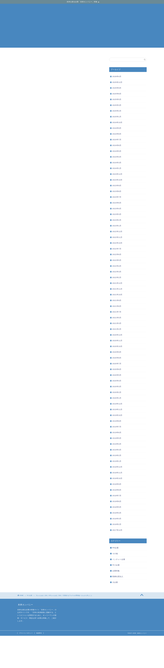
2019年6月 (116, 432)
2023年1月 (116, 226)
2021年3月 (116, 323)
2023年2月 (116, 220)
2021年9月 (116, 300)
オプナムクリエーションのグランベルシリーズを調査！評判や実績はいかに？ (29, 502)
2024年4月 (116, 157)
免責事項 (39, 633)
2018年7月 (116, 496)
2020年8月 (116, 358)
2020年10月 (117, 346)
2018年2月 (116, 524)
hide (67, 109)
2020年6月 (116, 369)
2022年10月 (117, 243)
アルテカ (22, 520)
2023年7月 (116, 197)
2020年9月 (116, 352)
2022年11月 (117, 237)
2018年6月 (116, 501)
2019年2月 (116, 455)
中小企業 (82, 52)
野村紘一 (30, 520)
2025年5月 (116, 99)
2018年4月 (116, 513)
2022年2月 (116, 277)
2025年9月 (116, 88)
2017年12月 (117, 530)
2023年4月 (116, 209)
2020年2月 (116, 392)
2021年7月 (116, 312)
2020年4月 (116, 381)
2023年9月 (116, 185)
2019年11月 (117, 409)
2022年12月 (117, 231)
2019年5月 (116, 438)
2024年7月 (116, 140)
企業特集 (116, 571)
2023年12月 (117, 174)
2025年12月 (117, 82)
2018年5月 (116, 507)
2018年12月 (117, 467)
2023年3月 (116, 214)
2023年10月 (117, 180)
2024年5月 (116, 151)
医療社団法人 (117, 576)
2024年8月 (116, 134)
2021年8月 (116, 306)
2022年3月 (116, 272)
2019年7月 (116, 427)
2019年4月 (116, 444)
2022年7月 (116, 249)
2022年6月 (116, 254)
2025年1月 (116, 117)
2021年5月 (116, 318)
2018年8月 (116, 490)
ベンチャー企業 (55, 52)
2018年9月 (116, 484)
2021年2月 (116, 329)
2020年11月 (117, 340)
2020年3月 (116, 386)
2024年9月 (116, 128)
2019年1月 (116, 461)
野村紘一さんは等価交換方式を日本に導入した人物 (50, 118)
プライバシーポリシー (26, 633)
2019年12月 (117, 404)
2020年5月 (116, 375)
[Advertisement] (82, 32)
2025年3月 (116, 105)
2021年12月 (117, 283)
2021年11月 (117, 289)
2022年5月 (116, 260)
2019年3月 (116, 450)
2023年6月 (116, 203)
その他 (115, 554)
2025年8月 (116, 94)
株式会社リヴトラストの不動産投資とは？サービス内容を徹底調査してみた (86, 502)
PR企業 (115, 548)
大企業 (109, 52)
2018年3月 (116, 519)
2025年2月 (116, 111)
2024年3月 (116, 163)
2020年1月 (116, 398)
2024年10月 (117, 122)
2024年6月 (116, 145)
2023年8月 (116, 191)
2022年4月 (116, 266)
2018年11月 (117, 473)
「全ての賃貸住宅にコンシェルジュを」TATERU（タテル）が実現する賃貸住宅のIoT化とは (57, 502)
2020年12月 (117, 335)
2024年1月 (116, 168)
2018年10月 (117, 478)
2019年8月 (116, 421)
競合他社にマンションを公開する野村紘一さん (48, 121)
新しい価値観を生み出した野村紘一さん (45, 114)
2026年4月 (116, 76)
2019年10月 (117, 415)
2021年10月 (117, 295)
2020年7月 (116, 364)
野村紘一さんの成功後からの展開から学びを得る (49, 125)
